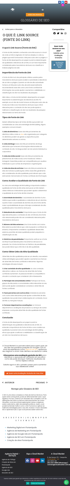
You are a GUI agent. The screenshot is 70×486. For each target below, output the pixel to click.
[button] (42, 9)
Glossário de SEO (7, 466)
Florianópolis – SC (53, 457)
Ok (28, 483)
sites (22, 134)
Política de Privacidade (37, 483)
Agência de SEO (7, 462)
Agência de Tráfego (8, 457)
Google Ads (6, 464)
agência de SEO (31, 349)
